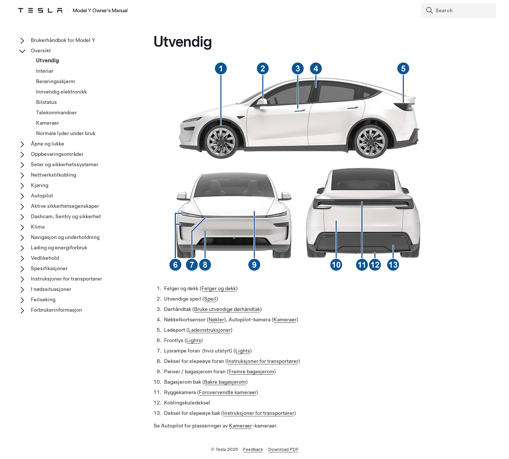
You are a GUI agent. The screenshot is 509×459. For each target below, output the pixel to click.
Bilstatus (46, 102)
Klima (38, 227)
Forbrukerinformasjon (56, 310)
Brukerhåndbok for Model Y (63, 40)
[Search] (459, 10)
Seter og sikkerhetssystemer (64, 164)
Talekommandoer (56, 112)
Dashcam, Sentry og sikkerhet (66, 216)
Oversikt (41, 50)
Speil (210, 299)
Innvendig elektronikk (61, 92)
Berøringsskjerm (55, 81)
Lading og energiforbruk (59, 247)
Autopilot (42, 196)
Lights (193, 340)
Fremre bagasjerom (251, 371)
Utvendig (47, 60)
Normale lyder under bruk (65, 133)
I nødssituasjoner (51, 289)
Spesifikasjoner (49, 268)
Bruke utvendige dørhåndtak (227, 309)
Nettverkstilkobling (53, 175)
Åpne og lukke (47, 144)
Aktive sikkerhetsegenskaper (65, 206)
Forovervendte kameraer (227, 392)
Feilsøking (43, 299)
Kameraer (284, 319)
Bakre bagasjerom (225, 382)
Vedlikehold (45, 258)
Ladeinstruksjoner (209, 330)
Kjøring (39, 185)
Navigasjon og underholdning (65, 237)
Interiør (44, 71)
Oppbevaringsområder (57, 154)
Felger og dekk (218, 288)
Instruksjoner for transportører (262, 361)
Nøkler (216, 319)
